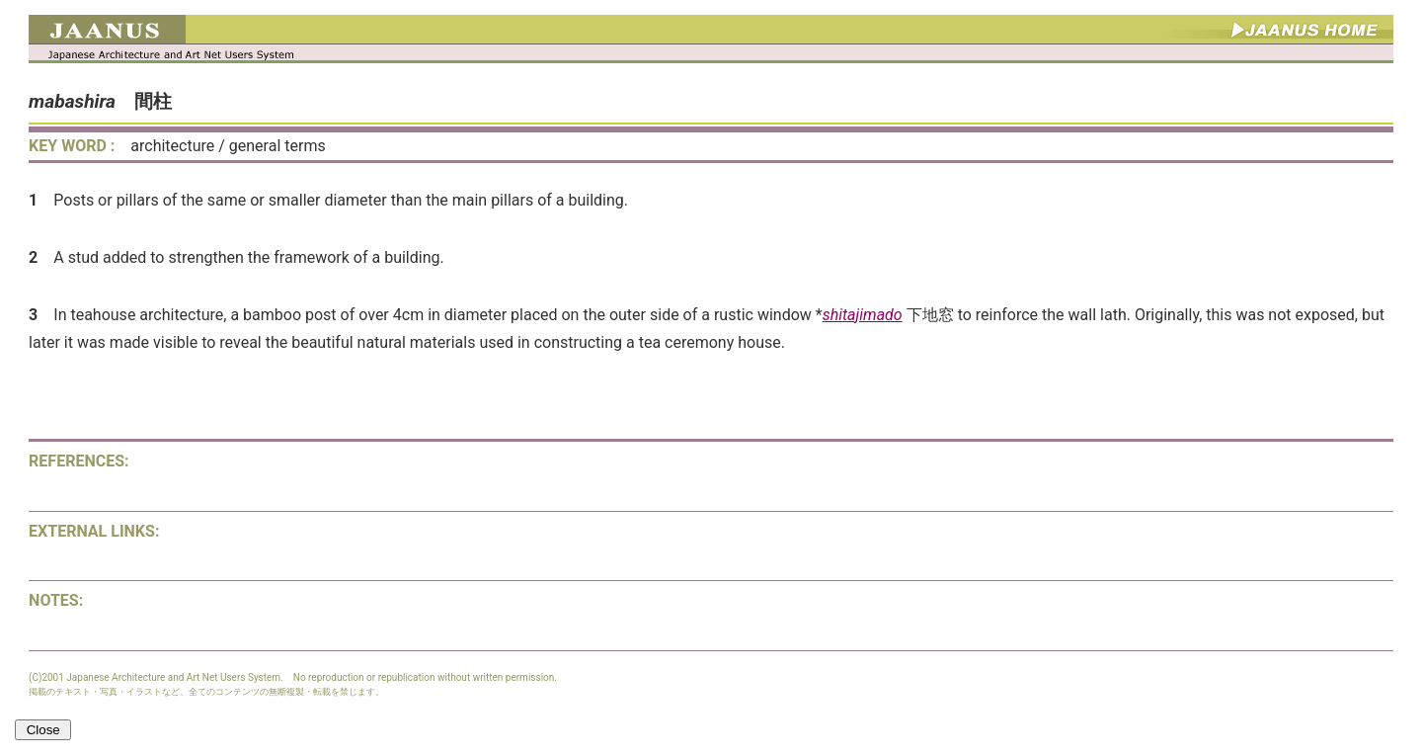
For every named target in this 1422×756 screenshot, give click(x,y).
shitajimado (863, 314)
